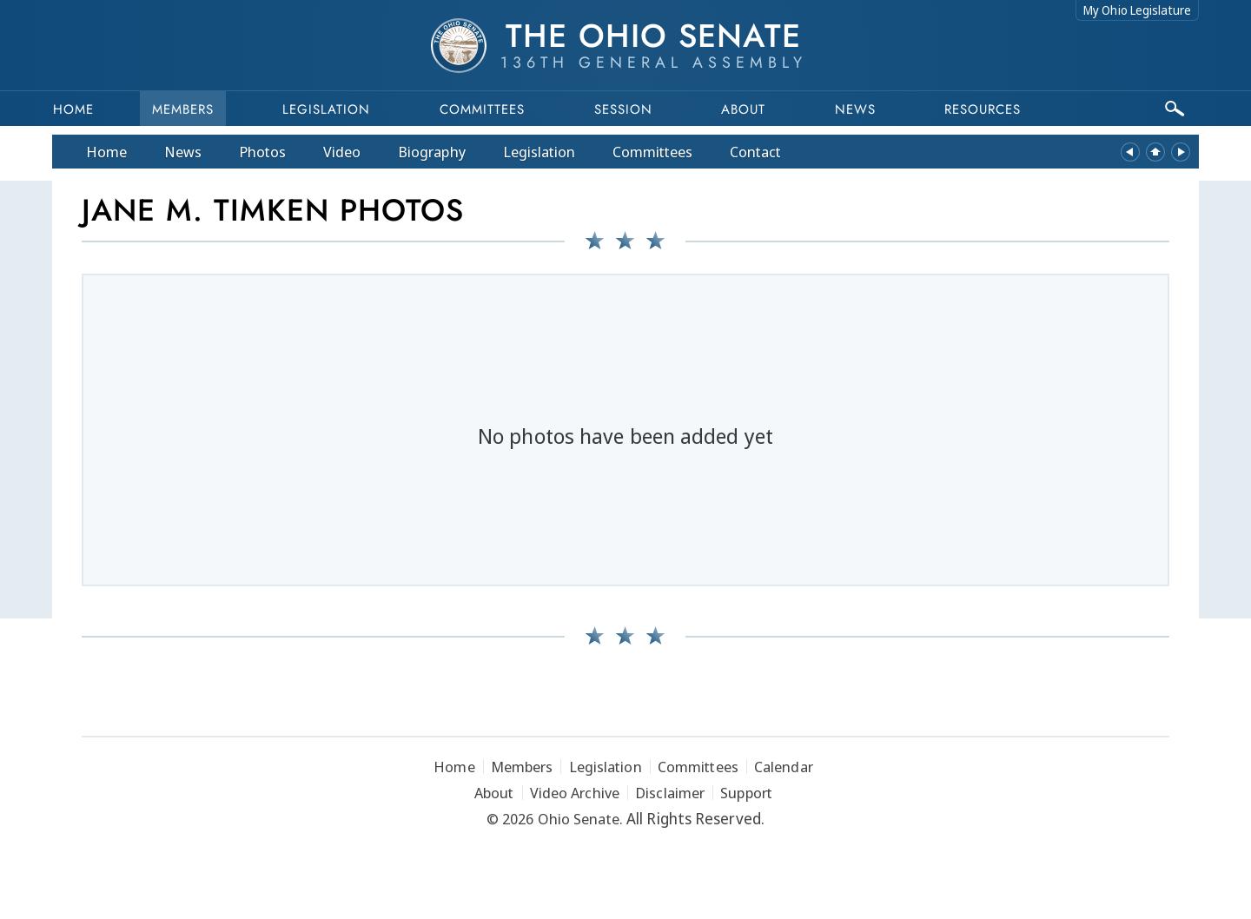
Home (73, 109)
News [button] (855, 109)
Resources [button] (982, 109)
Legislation (326, 109)
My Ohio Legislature (1137, 10)
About (743, 109)
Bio (432, 152)
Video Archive (574, 792)
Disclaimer (670, 792)
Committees (482, 109)
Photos (262, 152)
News (183, 152)
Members (183, 109)
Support (746, 792)
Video (342, 152)
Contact (755, 152)
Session (623, 109)
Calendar (783, 766)
